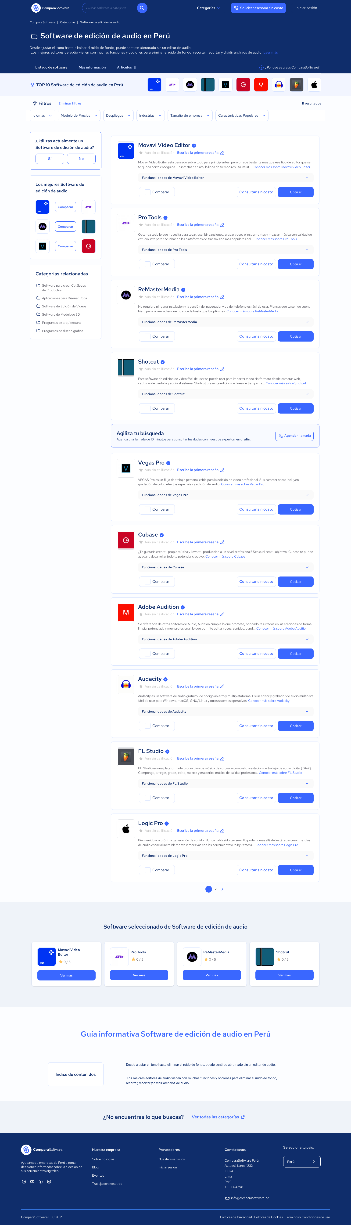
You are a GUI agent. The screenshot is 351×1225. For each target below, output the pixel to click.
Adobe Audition (158, 606)
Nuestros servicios (171, 1159)
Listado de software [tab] (51, 67)
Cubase (148, 534)
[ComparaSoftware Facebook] (40, 1181)
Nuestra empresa (106, 1149)
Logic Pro (150, 823)
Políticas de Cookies (268, 1217)
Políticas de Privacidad (236, 1217)
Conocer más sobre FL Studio (280, 773)
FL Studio (151, 751)
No (81, 158)
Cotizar (295, 192)
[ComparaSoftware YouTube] (32, 1181)
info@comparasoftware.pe (247, 1198)
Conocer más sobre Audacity (269, 701)
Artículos (126, 67)
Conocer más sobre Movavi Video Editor (281, 167)
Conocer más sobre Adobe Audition (282, 628)
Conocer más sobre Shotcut (286, 383)
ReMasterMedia (158, 289)
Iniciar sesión (306, 7)
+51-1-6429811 (235, 1187)
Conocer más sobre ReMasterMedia (252, 311)
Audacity (150, 678)
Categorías (209, 8)
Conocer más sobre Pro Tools (275, 239)
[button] (226, 177)
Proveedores (169, 1149)
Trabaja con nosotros (107, 1184)
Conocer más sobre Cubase (225, 556)
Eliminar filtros (70, 103)
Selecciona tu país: (298, 1147)
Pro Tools (150, 217)
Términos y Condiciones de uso (307, 1217)
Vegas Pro (151, 462)
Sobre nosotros (103, 1159)
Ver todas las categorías (219, 1117)
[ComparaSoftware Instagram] (49, 1181)
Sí (49, 158)
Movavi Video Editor (164, 145)
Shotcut (148, 361)
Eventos (98, 1175)
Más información (92, 67)
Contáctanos (235, 1149)
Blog (95, 1167)
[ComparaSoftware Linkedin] (24, 1181)
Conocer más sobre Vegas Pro (242, 484)
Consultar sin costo (256, 192)
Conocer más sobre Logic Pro (276, 845)
